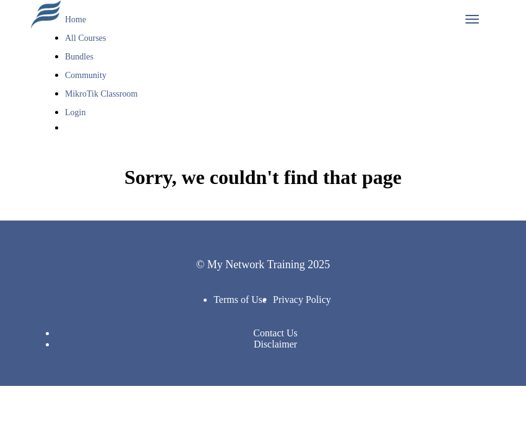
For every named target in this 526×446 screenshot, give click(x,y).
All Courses (85, 38)
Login (75, 112)
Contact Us (275, 333)
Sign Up (86, 147)
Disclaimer (275, 344)
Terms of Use (240, 299)
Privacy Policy (302, 299)
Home (75, 19)
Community (85, 75)
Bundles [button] (80, 56)
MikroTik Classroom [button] (102, 93)
